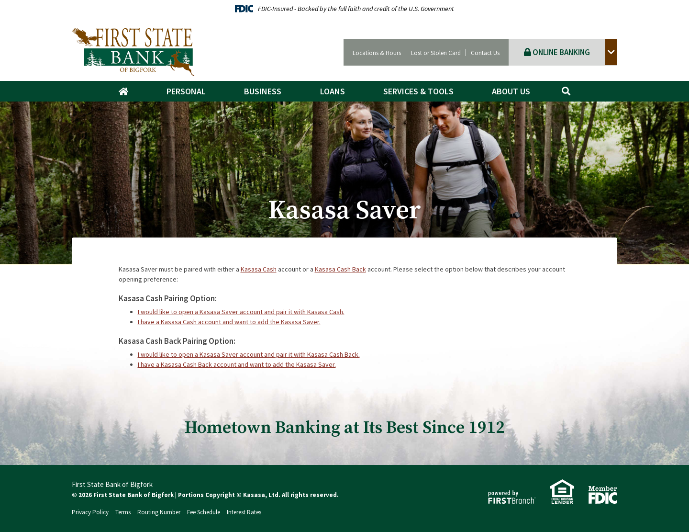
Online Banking (557, 52)
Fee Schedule (203, 512)
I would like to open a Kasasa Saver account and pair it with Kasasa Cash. (241, 311)
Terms (123, 512)
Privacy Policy (90, 512)
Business (262, 91)
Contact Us (485, 53)
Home (128, 91)
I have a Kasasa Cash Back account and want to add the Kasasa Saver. (237, 364)
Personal (186, 91)
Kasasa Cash (259, 269)
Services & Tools (418, 91)
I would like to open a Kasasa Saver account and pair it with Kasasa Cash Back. (249, 354)
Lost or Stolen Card (436, 53)
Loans (332, 91)
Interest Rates (244, 512)
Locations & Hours (377, 53)
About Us (511, 91)
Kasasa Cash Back (340, 269)
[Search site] (566, 91)
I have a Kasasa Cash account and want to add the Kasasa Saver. (229, 321)
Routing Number (158, 512)
